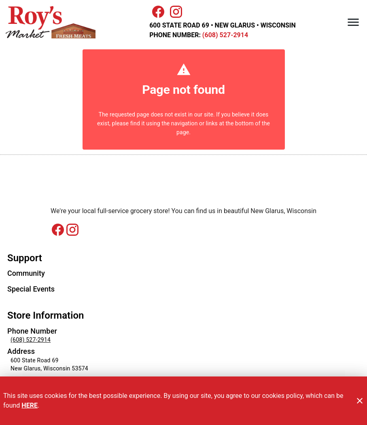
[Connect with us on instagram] (72, 229)
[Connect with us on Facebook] (58, 232)
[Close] (359, 400)
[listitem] (26, 274)
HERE (29, 405)
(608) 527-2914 (224, 35)
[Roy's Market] (53, 22)
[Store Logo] (183, 188)
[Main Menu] (353, 22)
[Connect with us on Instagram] (176, 11)
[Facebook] (158, 12)
